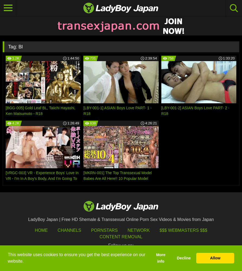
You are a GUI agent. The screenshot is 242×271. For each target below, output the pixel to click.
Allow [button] (215, 258)
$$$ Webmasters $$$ (183, 230)
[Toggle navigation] (8, 8)
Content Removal (121, 236)
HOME (41, 230)
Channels (69, 230)
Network (138, 230)
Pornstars (104, 230)
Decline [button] (184, 258)
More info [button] (160, 258)
